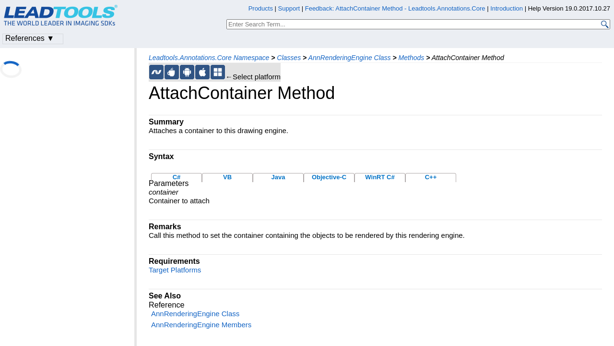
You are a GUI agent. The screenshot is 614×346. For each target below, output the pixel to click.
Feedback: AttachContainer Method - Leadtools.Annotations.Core (396, 8)
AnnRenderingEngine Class (349, 58)
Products (260, 8)
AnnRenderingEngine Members (201, 325)
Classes (289, 58)
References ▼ (29, 38)
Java (278, 177)
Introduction (506, 8)
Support (289, 8)
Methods (412, 58)
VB (227, 177)
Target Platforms (175, 270)
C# (177, 177)
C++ (431, 177)
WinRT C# (379, 177)
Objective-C (329, 177)
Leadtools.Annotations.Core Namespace (209, 58)
